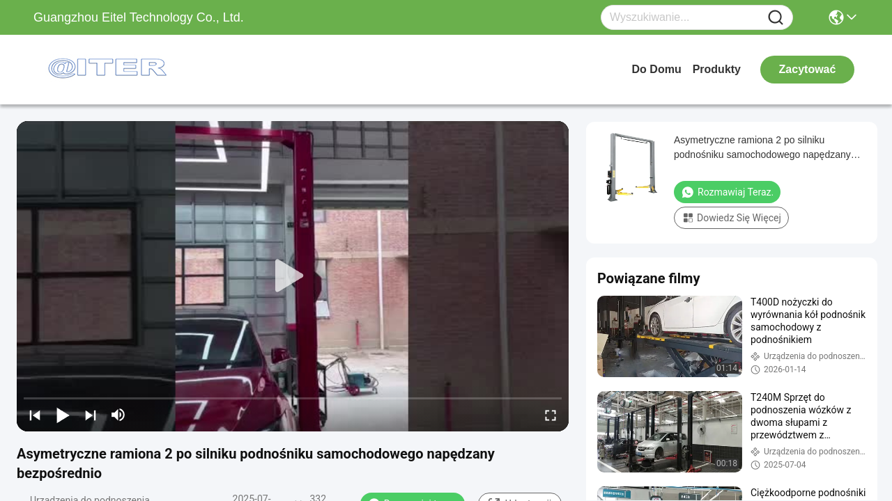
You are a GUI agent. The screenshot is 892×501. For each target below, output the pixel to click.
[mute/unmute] (118, 414)
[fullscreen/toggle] (550, 414)
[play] (292, 276)
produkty (717, 69)
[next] (91, 414)
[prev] (35, 414)
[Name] (775, 17)
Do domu (657, 69)
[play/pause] (63, 414)
